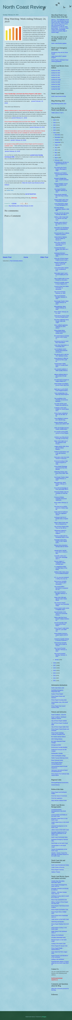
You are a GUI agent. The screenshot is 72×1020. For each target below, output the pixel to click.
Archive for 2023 (55, 72)
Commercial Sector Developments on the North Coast (58, 811)
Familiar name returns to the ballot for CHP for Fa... (60, 224)
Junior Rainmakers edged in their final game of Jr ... (61, 204)
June (56, 150)
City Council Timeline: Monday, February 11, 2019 (60, 593)
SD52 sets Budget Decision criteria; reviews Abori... (61, 428)
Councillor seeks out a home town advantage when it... (60, 557)
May (56, 152)
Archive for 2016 (55, 89)
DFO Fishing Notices (56, 739)
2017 (54, 665)
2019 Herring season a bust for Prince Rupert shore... (61, 316)
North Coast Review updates (58, 43)
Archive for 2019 (55, 82)
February (57, 160)
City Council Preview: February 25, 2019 (60, 292)
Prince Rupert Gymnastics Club (59, 909)
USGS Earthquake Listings (58, 755)
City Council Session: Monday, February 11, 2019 (60, 655)
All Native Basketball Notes (58, 937)
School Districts (55, 785)
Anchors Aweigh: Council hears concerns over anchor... (61, 185)
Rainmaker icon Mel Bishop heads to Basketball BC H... (61, 229)
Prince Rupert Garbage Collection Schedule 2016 (58, 733)
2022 (54, 125)
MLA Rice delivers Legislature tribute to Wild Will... (61, 209)
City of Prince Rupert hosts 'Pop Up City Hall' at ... (61, 527)
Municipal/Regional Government (59, 782)
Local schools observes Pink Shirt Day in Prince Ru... (61, 196)
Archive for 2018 (55, 84)
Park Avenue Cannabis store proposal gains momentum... (60, 583)
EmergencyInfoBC (56, 745)
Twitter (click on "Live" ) (57, 112)
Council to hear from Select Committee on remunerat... (61, 288)
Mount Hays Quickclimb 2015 (59, 899)
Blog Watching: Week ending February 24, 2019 (60, 308)
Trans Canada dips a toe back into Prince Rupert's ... (61, 394)
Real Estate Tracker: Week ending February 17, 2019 (61, 479)
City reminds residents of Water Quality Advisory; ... (61, 370)
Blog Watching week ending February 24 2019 (21, 206)
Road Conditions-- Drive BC (58, 714)
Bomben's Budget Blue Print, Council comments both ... (61, 180)
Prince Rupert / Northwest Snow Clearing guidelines (59, 60)
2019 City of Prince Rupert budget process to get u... (61, 259)
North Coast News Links (57, 687)
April (56, 155)
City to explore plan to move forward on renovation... (61, 279)
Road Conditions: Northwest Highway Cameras (58, 717)
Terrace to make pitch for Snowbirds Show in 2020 (61, 536)
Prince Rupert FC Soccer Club (59, 946)
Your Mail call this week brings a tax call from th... (61, 404)
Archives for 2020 (56, 79)
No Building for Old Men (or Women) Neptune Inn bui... (61, 164)
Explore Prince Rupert (57, 694)
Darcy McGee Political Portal (58, 800)
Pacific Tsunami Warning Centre (59, 758)
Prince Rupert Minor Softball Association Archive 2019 (60, 332)
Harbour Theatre (55, 872)
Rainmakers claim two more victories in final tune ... (61, 458)
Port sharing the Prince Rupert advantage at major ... (60, 169)
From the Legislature (56, 798)
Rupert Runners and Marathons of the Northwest (59, 956)
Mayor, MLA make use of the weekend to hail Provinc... (60, 442)
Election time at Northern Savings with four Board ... (61, 547)
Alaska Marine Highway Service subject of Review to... (60, 238)
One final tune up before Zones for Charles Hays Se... (61, 508)
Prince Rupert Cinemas (57, 869)
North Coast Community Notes (59, 837)
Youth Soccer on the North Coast (60, 919)
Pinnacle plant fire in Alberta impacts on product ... (61, 233)
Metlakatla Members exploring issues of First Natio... (61, 254)
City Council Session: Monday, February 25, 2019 (60, 297)
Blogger (44, 1016)
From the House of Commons (59, 796)
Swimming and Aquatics (57, 921)
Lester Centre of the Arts (57, 867)
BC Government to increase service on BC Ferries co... (61, 337)
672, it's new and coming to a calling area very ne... (61, 578)
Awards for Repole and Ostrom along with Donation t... (60, 264)
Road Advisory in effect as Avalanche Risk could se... (61, 360)
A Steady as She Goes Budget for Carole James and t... (61, 409)
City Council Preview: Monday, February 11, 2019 (60, 650)
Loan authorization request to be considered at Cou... (61, 269)
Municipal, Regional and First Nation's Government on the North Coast (59, 833)
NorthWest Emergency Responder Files (57, 691)
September (58, 142)
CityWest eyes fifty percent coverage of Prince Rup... (61, 437)
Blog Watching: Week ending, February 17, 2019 (60, 484)
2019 (54, 132)
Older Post (44, 257)
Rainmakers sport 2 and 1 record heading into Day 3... (61, 275)
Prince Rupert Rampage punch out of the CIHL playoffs (60, 468)
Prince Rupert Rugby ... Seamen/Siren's (57, 949)
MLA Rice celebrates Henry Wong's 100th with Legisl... (61, 321)
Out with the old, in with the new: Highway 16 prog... (61, 355)
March (56, 157)
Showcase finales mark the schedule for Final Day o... (61, 493)
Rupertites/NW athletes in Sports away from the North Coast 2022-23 (60, 963)
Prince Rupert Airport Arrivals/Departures (56, 763)
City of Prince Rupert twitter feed (60, 727)
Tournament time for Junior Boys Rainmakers (61, 342)
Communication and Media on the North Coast (59, 815)
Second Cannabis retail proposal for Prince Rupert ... (60, 624)
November (57, 137)
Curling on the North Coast (58, 943)
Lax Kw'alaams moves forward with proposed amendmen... (60, 350)
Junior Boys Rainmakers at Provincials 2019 (61, 345)
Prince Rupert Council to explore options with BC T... (61, 635)
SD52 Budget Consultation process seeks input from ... (61, 385)
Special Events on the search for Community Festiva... (60, 613)
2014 (54, 673)
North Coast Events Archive (58, 96)
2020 (54, 130)
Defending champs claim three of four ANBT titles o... (61, 473)
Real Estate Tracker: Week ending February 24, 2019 (61, 302)
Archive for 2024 (55, 70)
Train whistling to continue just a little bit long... (61, 419)
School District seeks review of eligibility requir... (61, 608)
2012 (54, 678)
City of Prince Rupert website (59, 720)
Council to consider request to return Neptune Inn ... (61, 283)
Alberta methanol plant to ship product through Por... (61, 376)
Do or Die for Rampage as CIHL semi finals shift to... (61, 488)
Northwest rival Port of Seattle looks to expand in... (61, 519)
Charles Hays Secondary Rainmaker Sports (58, 881)
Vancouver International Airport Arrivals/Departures (59, 771)
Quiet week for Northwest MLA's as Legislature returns (61, 513)
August (57, 145)
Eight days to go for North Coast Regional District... (61, 389)
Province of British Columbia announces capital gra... (60, 499)
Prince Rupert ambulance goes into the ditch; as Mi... (61, 415)
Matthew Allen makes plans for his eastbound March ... (61, 573)
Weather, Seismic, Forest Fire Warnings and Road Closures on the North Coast (60, 854)
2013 (54, 675)
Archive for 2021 (55, 77)
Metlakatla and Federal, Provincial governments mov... (61, 174)
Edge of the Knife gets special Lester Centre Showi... (60, 599)
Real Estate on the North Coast (59, 843)
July (56, 147)
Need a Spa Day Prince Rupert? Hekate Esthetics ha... (61, 619)
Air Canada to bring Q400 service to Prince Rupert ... (61, 433)
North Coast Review (24, 7)
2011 (54, 680)
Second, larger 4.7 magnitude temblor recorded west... (59, 563)
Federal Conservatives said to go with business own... (61, 453)
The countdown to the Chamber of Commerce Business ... (61, 400)
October (57, 140)
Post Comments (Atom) (16, 260)
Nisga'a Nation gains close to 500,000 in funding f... (61, 200)
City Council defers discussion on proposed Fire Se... (61, 588)
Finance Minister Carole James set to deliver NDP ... (61, 424)
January (57, 659)
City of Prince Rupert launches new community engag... (61, 604)
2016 (54, 668)
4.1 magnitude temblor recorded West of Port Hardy (60, 568)
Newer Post (7, 257)
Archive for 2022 (55, 75)
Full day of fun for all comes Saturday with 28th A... (61, 213)
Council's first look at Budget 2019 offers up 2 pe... (61, 249)
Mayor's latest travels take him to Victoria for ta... (61, 523)
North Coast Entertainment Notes (60, 865)
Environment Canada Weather (59, 747)
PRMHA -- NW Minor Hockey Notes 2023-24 (59, 893)
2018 (54, 662)
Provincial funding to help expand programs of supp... (61, 462)
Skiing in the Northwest (57, 935)
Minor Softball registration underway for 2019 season (61, 326)
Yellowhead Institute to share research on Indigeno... (60, 532)
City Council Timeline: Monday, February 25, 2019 (60, 190)
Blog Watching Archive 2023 (58, 103)
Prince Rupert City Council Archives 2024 (58, 706)
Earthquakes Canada (57, 753)
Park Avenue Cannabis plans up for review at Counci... (60, 644)
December (57, 134)
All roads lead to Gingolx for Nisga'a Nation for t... (61, 380)
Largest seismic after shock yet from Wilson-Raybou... (61, 448)
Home (26, 257)
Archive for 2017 (55, 86)
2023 (54, 122)
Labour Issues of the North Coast (60, 829)
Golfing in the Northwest (57, 959)
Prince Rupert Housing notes (59, 700)
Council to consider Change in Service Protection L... (61, 639)
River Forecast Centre (57, 760)
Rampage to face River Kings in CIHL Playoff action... (60, 541)
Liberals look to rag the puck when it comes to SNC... (60, 552)
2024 (54, 120)
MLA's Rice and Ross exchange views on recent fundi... (60, 244)
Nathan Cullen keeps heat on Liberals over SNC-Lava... (61, 218)
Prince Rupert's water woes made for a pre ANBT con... (61, 630)
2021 (54, 127)
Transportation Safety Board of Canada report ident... (61, 365)
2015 (54, 670)
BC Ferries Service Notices (58, 736)
